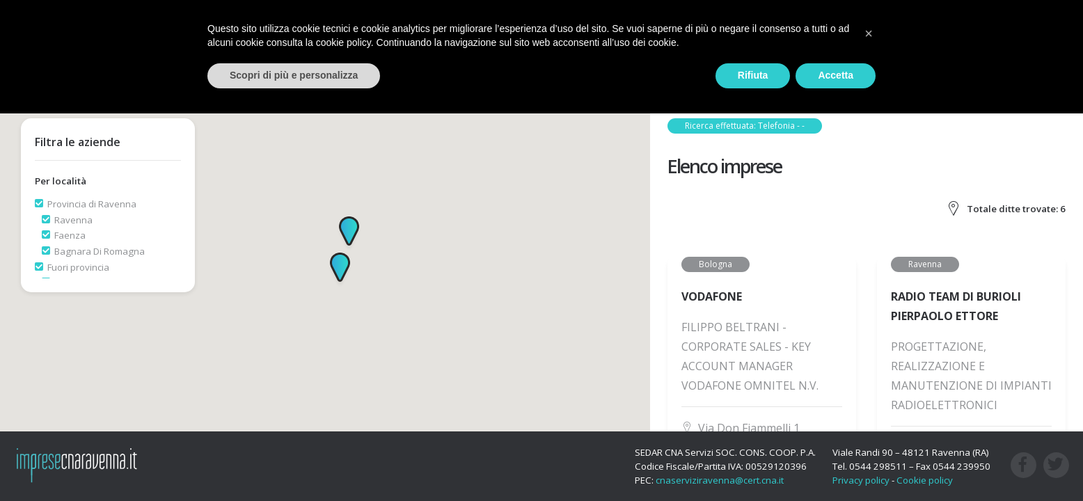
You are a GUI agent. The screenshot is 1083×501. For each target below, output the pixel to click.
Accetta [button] (835, 75)
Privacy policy (861, 480)
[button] (349, 233)
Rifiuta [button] (753, 75)
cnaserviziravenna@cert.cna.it (720, 480)
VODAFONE (711, 296)
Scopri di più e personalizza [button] (294, 75)
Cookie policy (924, 480)
